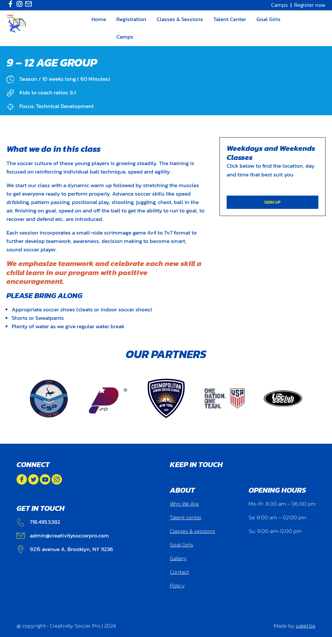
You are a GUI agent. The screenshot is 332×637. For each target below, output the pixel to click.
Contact (179, 572)
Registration (131, 19)
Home (98, 19)
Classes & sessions (192, 531)
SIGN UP (272, 202)
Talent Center (229, 19)
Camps (279, 5)
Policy (177, 586)
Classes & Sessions (180, 19)
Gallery (178, 558)
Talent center (186, 517)
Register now (310, 5)
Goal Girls (268, 19)
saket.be (305, 626)
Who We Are (184, 504)
